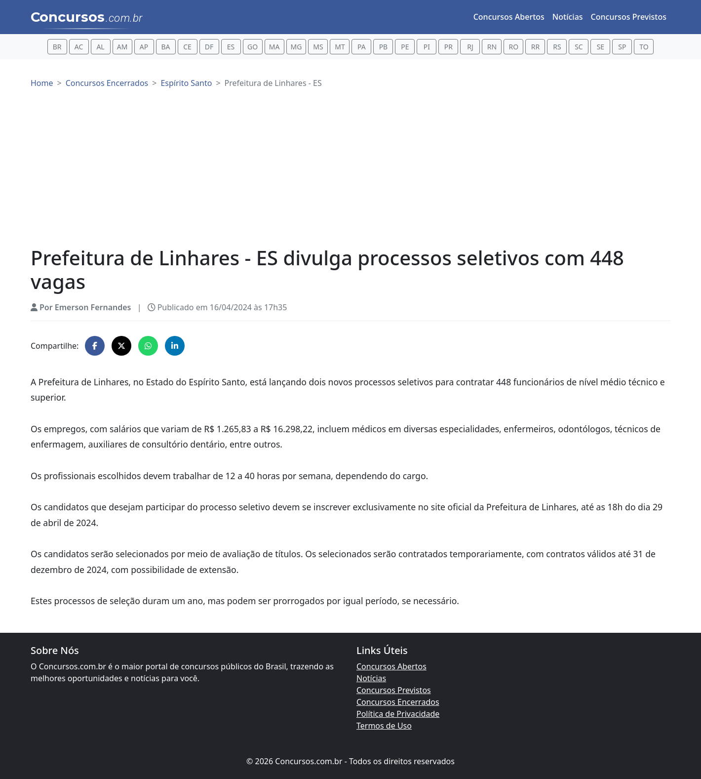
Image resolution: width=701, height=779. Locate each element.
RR (535, 46)
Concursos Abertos (509, 16)
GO (252, 46)
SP (622, 46)
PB (383, 46)
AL (100, 46)
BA (165, 46)
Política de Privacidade (397, 713)
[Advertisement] (350, 172)
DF (209, 46)
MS (318, 46)
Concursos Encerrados (107, 83)
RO (514, 46)
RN (492, 46)
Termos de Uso (384, 725)
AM (122, 46)
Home (42, 83)
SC (579, 46)
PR (448, 46)
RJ (470, 46)
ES (230, 46)
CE (187, 46)
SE (600, 46)
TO (643, 46)
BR (57, 46)
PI (427, 46)
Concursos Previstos (628, 16)
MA (274, 46)
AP (144, 46)
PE (405, 46)
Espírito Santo (186, 83)
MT (340, 46)
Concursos (87, 18)
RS (557, 46)
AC (79, 46)
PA (361, 46)
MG (296, 46)
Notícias (567, 16)
